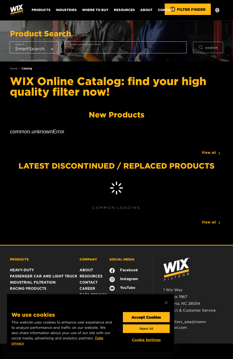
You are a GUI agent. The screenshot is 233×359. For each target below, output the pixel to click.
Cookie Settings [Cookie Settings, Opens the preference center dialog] (146, 340)
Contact (166, 10)
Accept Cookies (146, 317)
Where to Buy (95, 10)
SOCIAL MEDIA (122, 259)
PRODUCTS (19, 259)
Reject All (146, 329)
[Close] (166, 302)
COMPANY (88, 259)
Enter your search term (85, 44)
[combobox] (125, 47)
